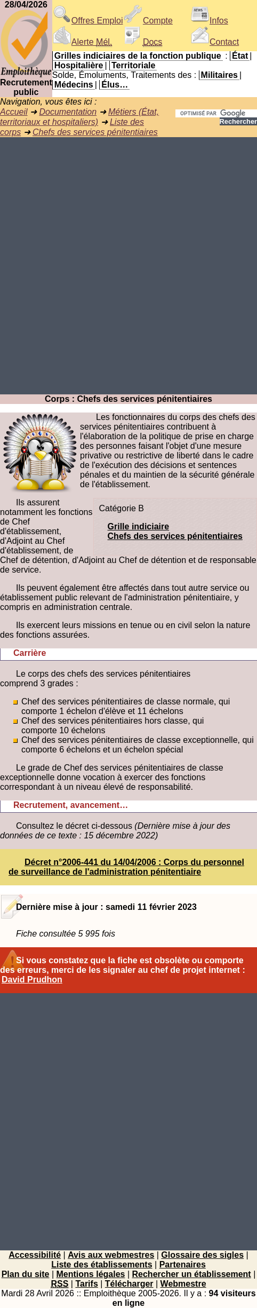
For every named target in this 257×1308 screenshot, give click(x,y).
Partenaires (182, 1264)
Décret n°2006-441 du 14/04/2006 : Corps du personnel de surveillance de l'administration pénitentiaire (126, 867)
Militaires (219, 75)
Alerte (82, 41)
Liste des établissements (101, 1264)
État (240, 55)
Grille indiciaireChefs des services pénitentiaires (175, 531)
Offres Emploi (87, 20)
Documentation (68, 111)
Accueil (14, 111)
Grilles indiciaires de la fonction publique (137, 55)
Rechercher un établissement (191, 1274)
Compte (148, 20)
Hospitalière (78, 65)
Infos (209, 20)
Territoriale (133, 65)
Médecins (73, 84)
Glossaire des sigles (202, 1254)
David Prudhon (32, 979)
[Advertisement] (128, 265)
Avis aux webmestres (111, 1254)
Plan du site (26, 1274)
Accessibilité (35, 1254)
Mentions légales (91, 1274)
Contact (214, 41)
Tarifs (86, 1283)
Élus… (114, 84)
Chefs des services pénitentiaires (95, 132)
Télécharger (129, 1283)
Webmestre (183, 1283)
